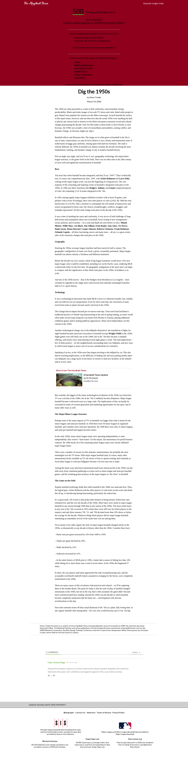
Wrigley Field (114, 333)
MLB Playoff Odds (83, 68)
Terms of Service (104, 712)
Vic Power (122, 226)
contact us (110, 47)
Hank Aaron (60, 229)
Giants (112, 188)
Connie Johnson (88, 229)
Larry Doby (124, 178)
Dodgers (93, 188)
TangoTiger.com (92, 739)
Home (77, 62)
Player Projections (83, 74)
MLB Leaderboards (83, 65)
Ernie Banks (101, 226)
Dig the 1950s (94, 91)
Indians (101, 188)
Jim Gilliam (89, 226)
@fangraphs (69, 712)
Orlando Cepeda (62, 232)
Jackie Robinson (107, 178)
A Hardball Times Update (96, 375)
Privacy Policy (118, 712)
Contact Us (80, 712)
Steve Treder (95, 97)
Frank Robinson (121, 229)
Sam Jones (112, 226)
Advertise (91, 712)
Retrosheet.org (135, 739)
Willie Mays (68, 226)
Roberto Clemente (105, 229)
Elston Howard (74, 229)
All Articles (79, 77)
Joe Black (78, 226)
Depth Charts (81, 71)
